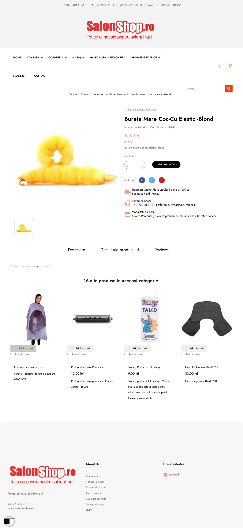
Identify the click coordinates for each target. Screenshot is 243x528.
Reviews (162, 250)
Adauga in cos (166, 164)
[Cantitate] (135, 165)
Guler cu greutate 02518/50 (201, 367)
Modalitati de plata (95, 499)
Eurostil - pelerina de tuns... (30, 367)
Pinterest (162, 180)
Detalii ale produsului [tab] (120, 250)
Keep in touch (93, 493)
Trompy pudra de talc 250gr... (145, 367)
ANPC (89, 510)
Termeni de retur (94, 504)
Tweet (152, 180)
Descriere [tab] (76, 250)
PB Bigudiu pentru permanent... (88, 367)
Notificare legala (94, 482)
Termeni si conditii (95, 487)
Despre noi (91, 476)
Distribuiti (142, 180)
